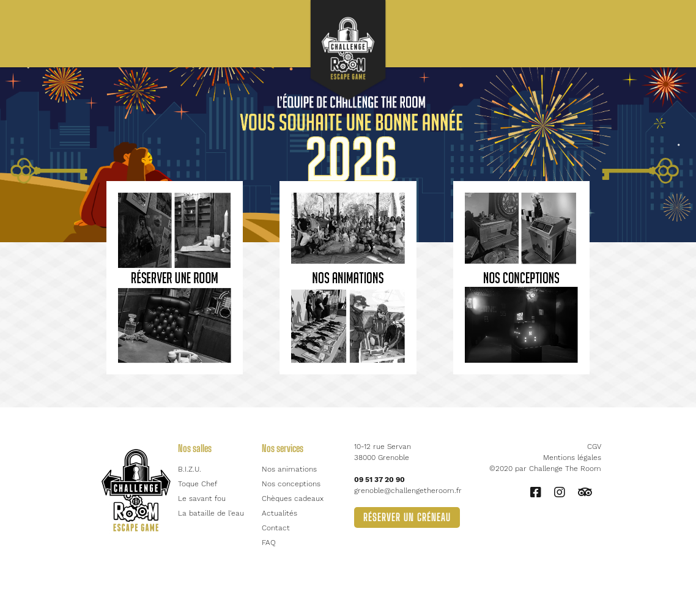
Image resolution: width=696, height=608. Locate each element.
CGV (594, 446)
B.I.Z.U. (189, 469)
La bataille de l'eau (211, 513)
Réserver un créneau (407, 517)
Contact (276, 528)
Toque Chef (197, 484)
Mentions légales (572, 457)
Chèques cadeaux (293, 498)
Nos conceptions (291, 484)
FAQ (269, 542)
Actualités (279, 513)
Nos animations (289, 469)
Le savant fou (202, 498)
